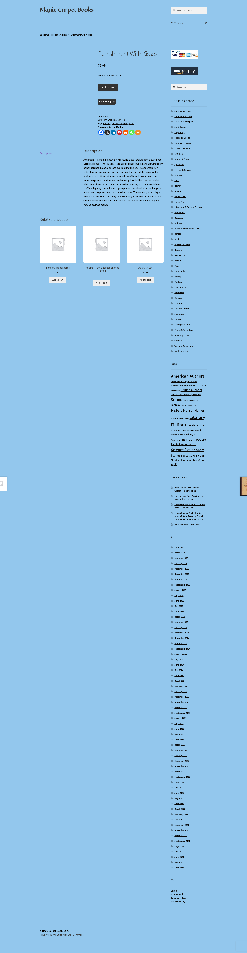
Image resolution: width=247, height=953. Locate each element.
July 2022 (178, 787)
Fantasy (178, 175)
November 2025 (181, 574)
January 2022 (180, 819)
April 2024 (179, 675)
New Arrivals (180, 255)
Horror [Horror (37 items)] (188, 410)
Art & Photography (183, 121)
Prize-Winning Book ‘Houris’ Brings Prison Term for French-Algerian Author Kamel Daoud (189, 516)
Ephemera (179, 164)
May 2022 (178, 798)
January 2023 (180, 755)
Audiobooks (180, 127)
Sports (177, 319)
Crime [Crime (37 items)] (176, 399)
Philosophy (179, 271)
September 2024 (182, 648)
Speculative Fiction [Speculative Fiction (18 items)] (193, 455)
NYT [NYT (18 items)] (184, 440)
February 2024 (181, 686)
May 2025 (178, 606)
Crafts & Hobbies (182, 148)
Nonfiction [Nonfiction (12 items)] (176, 440)
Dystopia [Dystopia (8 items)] (184, 400)
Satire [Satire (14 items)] (186, 444)
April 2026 (179, 547)
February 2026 (181, 558)
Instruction (180, 196)
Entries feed (177, 894)
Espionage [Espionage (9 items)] (193, 400)
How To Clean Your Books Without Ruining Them (186, 489)
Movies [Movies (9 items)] (174, 434)
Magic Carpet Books (66, 10)
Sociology (179, 314)
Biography (179, 132)
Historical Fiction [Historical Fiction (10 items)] (188, 405)
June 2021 (179, 857)
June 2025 (179, 600)
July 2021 (178, 851)
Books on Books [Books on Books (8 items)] (200, 386)
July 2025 (178, 595)
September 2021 (182, 840)
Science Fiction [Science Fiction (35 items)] (183, 449)
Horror (177, 185)
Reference (179, 292)
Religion (178, 297)
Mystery (124, 123)
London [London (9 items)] (190, 430)
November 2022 (181, 766)
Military (178, 223)
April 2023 (179, 739)
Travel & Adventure (183, 330)
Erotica (106, 123)
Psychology (180, 287)
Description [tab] (46, 153)
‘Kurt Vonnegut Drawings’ (187, 524)
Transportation (182, 324)
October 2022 (180, 771)
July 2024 (178, 659)
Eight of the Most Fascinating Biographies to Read (189, 498)
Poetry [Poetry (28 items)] (201, 439)
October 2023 (180, 707)
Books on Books (182, 137)
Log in (174, 890)
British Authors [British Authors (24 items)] (191, 390)
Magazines (179, 212)
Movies (177, 233)
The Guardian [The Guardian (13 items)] (178, 460)
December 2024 (181, 632)
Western (178, 340)
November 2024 (181, 638)
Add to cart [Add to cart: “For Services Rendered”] (57, 279)
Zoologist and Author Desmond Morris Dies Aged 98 (189, 506)
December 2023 (181, 696)
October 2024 (180, 643)
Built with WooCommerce (71, 934)
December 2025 (181, 568)
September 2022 (182, 776)
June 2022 (179, 793)
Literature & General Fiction (188, 207)
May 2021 (178, 862)
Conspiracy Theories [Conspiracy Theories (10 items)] (191, 394)
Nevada (178, 249)
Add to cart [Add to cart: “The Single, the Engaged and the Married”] (101, 282)
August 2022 (180, 782)
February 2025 (181, 622)
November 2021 (181, 830)
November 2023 (181, 702)
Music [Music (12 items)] (180, 434)
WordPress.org (178, 901)
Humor (177, 191)
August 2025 (180, 590)
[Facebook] (101, 132)
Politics (178, 282)
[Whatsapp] (132, 132)
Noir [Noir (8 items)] (195, 435)
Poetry (177, 276)
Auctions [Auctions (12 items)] (192, 381)
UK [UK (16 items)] (175, 464)
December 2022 (181, 760)
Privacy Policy (47, 934)
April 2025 (179, 611)
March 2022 (179, 808)
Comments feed (179, 897)
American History (182, 111)
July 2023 (178, 723)
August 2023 (180, 718)
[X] (107, 132)
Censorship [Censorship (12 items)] (176, 394)
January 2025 (180, 627)
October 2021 (180, 835)
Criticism (178, 153)
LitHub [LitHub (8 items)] (184, 430)
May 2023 (178, 734)
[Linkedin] (113, 132)
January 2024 (180, 691)
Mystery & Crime (182, 244)
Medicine (178, 217)
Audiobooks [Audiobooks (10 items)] (176, 386)
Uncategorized (181, 335)
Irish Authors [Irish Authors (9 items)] (176, 418)
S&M (131, 123)
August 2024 (180, 654)
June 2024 (179, 664)
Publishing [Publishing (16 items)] (177, 444)
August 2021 (180, 846)
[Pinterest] (119, 132)
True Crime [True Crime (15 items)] (199, 460)
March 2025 (179, 616)
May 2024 (178, 670)
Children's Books (182, 143)
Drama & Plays (181, 159)
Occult (177, 260)
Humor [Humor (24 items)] (199, 411)
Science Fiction (181, 308)
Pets (176, 265)
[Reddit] (125, 132)
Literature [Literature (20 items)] (191, 425)
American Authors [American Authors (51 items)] (188, 376)
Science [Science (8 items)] (193, 445)
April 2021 (179, 867)
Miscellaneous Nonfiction (187, 228)
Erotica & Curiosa (59, 34)
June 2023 (179, 728)
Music (177, 239)
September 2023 (182, 712)
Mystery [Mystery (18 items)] (188, 434)
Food (176, 180)
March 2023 (179, 744)
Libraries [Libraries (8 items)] (185, 418)
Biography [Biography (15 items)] (188, 385)
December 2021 (181, 825)
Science (178, 303)
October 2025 (180, 579)
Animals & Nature (183, 116)
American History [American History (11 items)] (179, 381)
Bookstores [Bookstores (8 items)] (175, 391)
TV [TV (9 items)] (172, 464)
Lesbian (115, 123)
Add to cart (108, 87)
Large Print (179, 201)
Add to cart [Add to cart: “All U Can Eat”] (145, 279)
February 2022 (181, 814)
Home (46, 34)
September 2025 (182, 584)
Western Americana (183, 346)
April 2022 (179, 803)
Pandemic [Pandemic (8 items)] (191, 440)
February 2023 (181, 750)
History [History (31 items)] (176, 410)
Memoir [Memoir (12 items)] (198, 430)
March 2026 (179, 552)
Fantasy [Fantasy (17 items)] (175, 405)
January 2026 (180, 563)
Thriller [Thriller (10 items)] (188, 460)
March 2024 (179, 680)
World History (181, 351)
